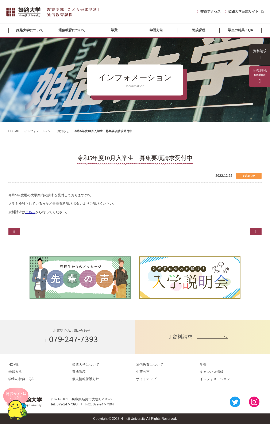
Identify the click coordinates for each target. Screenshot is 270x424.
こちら (30, 212)
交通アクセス (208, 11)
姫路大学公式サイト (243, 11)
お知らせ (66, 131)
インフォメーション (39, 131)
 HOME (14, 131)
